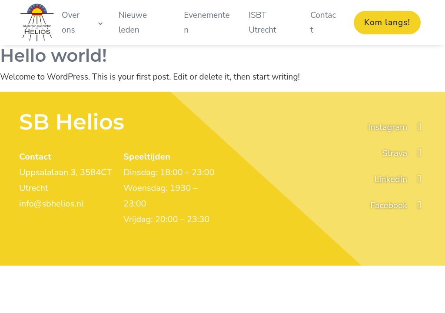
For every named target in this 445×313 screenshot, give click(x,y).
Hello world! (53, 55)
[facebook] (398, 205)
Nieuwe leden (133, 23)
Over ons (71, 23)
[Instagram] (397, 127)
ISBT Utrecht (262, 23)
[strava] (404, 153)
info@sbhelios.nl (51, 204)
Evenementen (206, 23)
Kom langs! (387, 22)
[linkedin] (400, 179)
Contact (323, 23)
